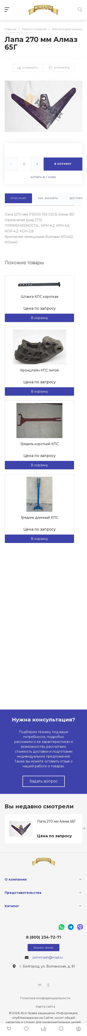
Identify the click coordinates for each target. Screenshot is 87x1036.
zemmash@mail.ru (47, 957)
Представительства (23, 893)
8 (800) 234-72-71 (43, 937)
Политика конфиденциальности (45, 998)
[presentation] (84, 828)
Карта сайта (45, 1006)
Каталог (12, 906)
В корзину (39, 318)
